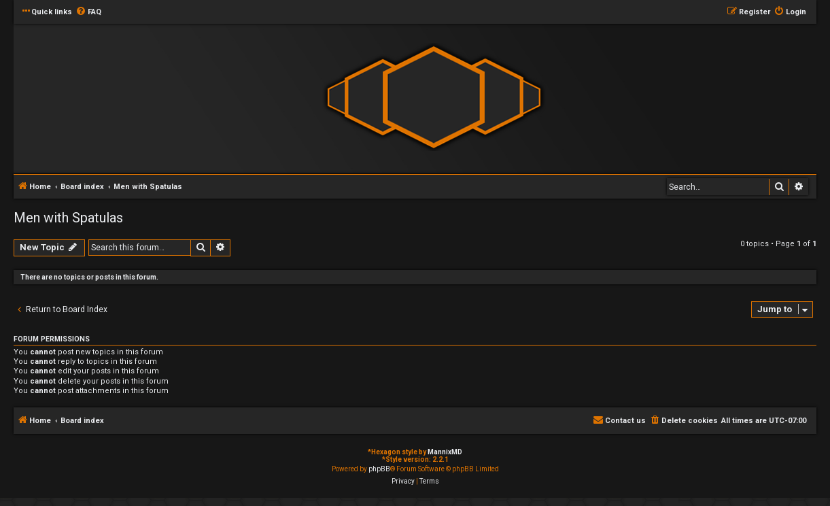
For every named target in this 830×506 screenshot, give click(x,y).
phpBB (379, 469)
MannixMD (445, 452)
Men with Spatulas (68, 217)
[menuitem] (88, 12)
